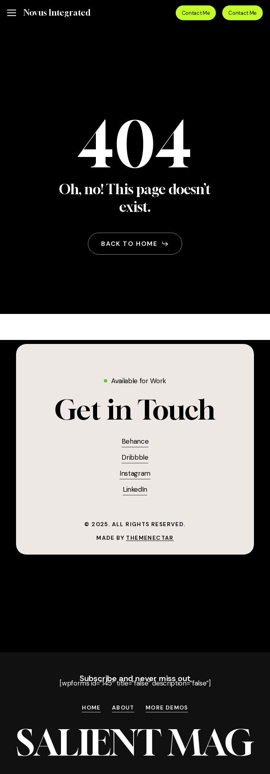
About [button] (123, 708)
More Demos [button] (167, 708)
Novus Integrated (56, 13)
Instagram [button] (135, 473)
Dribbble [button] (135, 457)
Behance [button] (135, 441)
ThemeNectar (149, 537)
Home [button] (91, 708)
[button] (11, 13)
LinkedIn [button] (135, 489)
